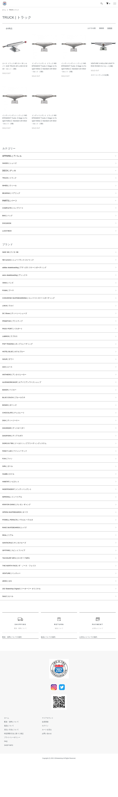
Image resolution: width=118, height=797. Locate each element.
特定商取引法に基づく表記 (12, 767)
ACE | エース (8, 382)
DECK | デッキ (9, 171)
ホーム (4, 10)
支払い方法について (9, 764)
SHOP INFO (6, 779)
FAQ (4, 775)
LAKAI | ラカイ (9, 315)
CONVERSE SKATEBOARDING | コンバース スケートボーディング (34, 307)
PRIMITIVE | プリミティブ (14, 332)
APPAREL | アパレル (12, 156)
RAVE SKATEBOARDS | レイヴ (17, 555)
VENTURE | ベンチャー (13, 605)
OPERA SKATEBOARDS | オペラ (17, 539)
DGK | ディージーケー (12, 440)
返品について (7, 760)
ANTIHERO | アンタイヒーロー (16, 390)
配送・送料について (9, 756)
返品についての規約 (48, 671)
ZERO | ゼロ (8, 613)
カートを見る (45, 764)
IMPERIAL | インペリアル (14, 522)
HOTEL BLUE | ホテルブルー (15, 365)
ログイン (43, 760)
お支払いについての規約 (88, 671)
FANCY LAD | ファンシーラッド (17, 473)
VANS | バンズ (9, 290)
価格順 (101, 28)
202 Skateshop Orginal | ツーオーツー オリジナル (25, 622)
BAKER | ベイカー (10, 406)
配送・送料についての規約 (12, 671)
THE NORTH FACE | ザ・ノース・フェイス (22, 597)
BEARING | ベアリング (13, 195)
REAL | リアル (9, 564)
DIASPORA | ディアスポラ (14, 456)
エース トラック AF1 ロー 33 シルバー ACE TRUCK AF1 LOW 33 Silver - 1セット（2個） (14, 66)
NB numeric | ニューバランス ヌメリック (21, 266)
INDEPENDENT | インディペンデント (19, 514)
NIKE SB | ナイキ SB (12, 257)
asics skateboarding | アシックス (17, 282)
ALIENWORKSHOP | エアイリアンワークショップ (25, 398)
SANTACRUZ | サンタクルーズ (16, 572)
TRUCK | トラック (15, 10)
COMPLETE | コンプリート (15, 211)
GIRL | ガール (8, 489)
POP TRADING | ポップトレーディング (20, 357)
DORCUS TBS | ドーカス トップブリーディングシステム (28, 464)
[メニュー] (114, 3)
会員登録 (43, 756)
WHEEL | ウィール (11, 187)
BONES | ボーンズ (11, 423)
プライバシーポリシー (10, 771)
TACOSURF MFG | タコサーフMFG (18, 589)
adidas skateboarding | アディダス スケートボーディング (28, 274)
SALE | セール (9, 630)
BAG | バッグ (8, 219)
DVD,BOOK (7, 227)
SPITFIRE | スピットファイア (16, 580)
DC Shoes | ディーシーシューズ (17, 324)
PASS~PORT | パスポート (14, 340)
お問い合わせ (45, 767)
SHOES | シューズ (11, 163)
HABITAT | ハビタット (12, 506)
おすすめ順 (92, 28)
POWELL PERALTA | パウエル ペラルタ (20, 547)
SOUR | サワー (9, 373)
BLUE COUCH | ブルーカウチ (16, 415)
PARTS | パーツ (9, 203)
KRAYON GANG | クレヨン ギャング (19, 531)
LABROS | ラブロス (11, 349)
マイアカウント (45, 752)
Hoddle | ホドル (9, 497)
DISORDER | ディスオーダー (16, 448)
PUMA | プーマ (9, 299)
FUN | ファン (8, 481)
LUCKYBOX (8, 235)
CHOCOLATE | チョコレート (15, 431)
